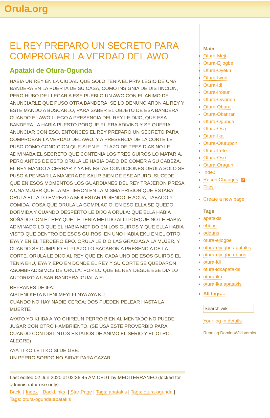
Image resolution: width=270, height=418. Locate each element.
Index (32, 391)
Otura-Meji (214, 55)
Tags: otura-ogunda (151, 391)
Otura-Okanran (219, 114)
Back (15, 391)
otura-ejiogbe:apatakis (227, 247)
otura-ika (212, 276)
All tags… (214, 293)
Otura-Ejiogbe (218, 63)
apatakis (212, 218)
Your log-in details (222, 320)
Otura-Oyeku (217, 70)
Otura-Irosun (217, 92)
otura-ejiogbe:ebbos (224, 254)
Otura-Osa (214, 128)
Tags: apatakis (111, 391)
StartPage (81, 391)
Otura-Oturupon (220, 143)
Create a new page (223, 199)
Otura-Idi (212, 85)
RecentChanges (220, 179)
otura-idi (212, 262)
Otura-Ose (214, 157)
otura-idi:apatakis (221, 269)
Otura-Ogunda (218, 121)
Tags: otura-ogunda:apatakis (40, 399)
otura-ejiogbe (217, 240)
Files (208, 187)
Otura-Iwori (215, 77)
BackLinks (54, 391)
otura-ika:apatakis (222, 284)
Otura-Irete (215, 150)
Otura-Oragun (218, 165)
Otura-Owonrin (219, 99)
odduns (211, 233)
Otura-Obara (217, 106)
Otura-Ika (213, 135)
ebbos (209, 225)
